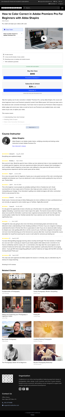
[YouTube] (20, 389)
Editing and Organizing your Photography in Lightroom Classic (15, 315)
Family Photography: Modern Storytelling (45, 291)
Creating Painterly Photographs (43, 339)
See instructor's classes (19, 146)
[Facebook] (23, 389)
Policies (32, 415)
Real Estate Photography (9, 339)
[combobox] (41, 7)
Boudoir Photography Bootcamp (43, 362)
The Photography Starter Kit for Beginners (14, 362)
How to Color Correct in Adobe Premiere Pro (10, 34)
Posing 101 (37, 314)
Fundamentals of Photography (11, 291)
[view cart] (61, 1)
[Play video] (44, 38)
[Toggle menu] (62, 7)
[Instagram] (27, 389)
